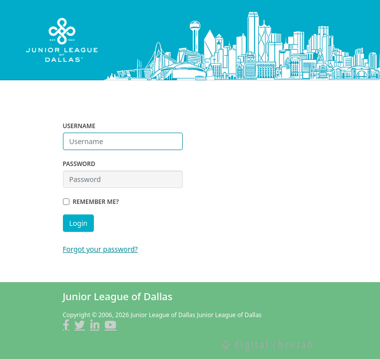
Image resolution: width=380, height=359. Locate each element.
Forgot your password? (100, 249)
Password (79, 164)
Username (79, 126)
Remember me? (96, 201)
